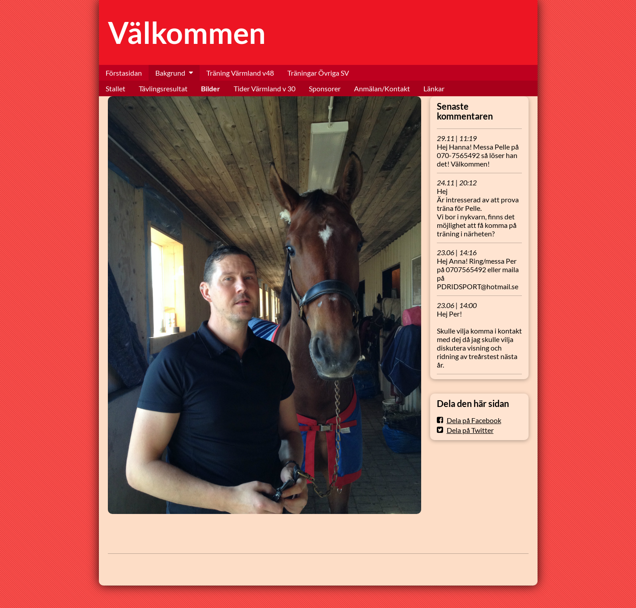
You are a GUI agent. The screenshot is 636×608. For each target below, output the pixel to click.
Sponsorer (325, 88)
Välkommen (187, 32)
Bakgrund (170, 73)
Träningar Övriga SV (318, 73)
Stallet (115, 88)
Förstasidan (124, 73)
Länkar (433, 88)
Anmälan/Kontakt (382, 88)
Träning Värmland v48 (240, 73)
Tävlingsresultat (163, 88)
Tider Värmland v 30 (264, 88)
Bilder (210, 88)
